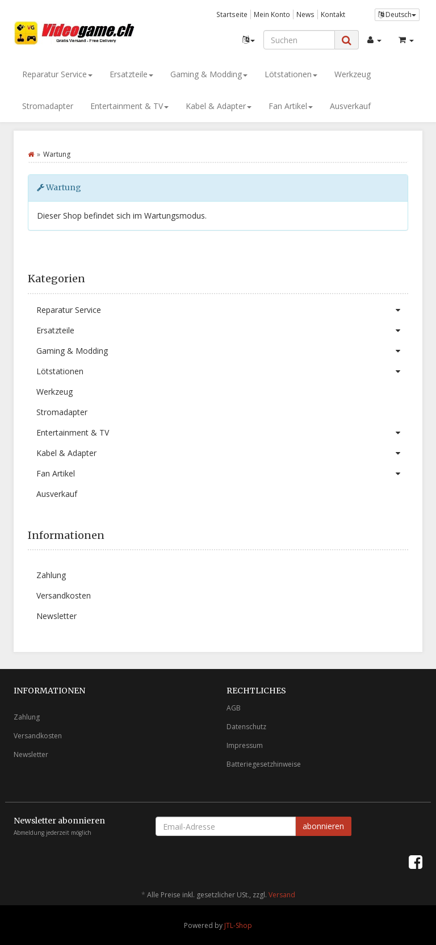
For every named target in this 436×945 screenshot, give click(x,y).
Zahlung (51, 575)
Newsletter (56, 616)
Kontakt (333, 14)
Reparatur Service (57, 74)
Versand (282, 895)
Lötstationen (291, 74)
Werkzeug (352, 74)
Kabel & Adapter (218, 106)
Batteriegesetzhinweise (264, 764)
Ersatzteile (131, 74)
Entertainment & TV (129, 106)
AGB (234, 708)
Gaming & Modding (209, 74)
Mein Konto (272, 14)
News (305, 14)
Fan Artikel (291, 106)
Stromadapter (47, 106)
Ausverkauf (350, 106)
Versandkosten (63, 595)
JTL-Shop (238, 925)
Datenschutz (246, 726)
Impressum (245, 745)
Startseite (232, 14)
